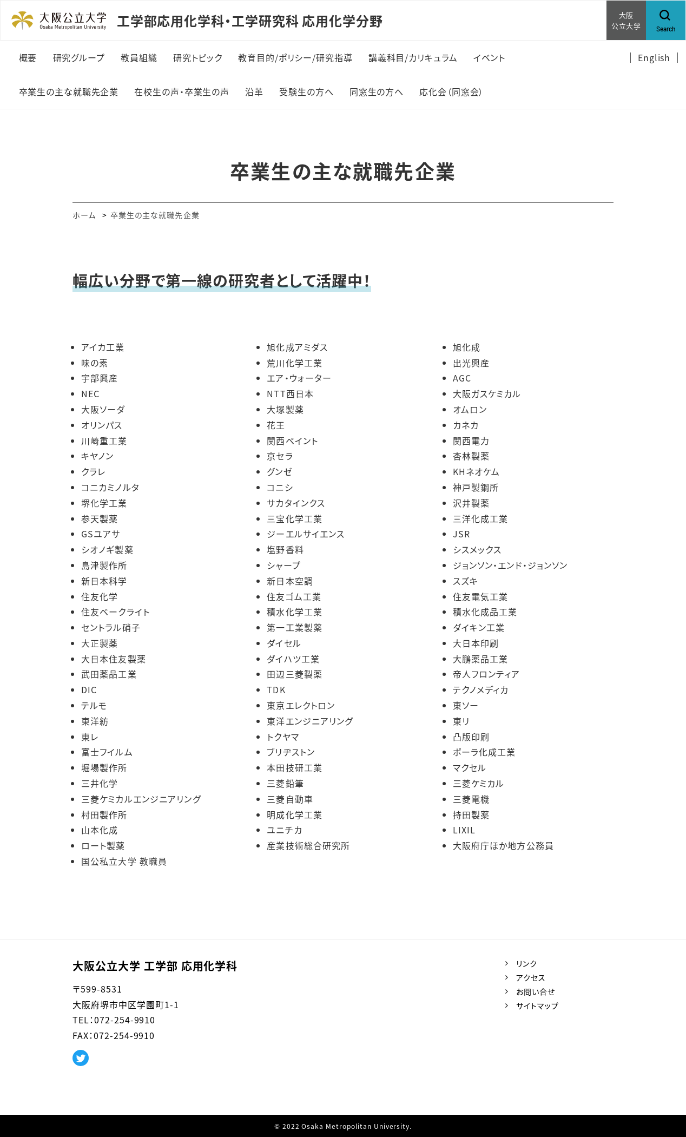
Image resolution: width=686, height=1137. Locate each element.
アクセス (531, 977)
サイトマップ (537, 1005)
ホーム (84, 214)
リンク (526, 963)
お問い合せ (535, 991)
